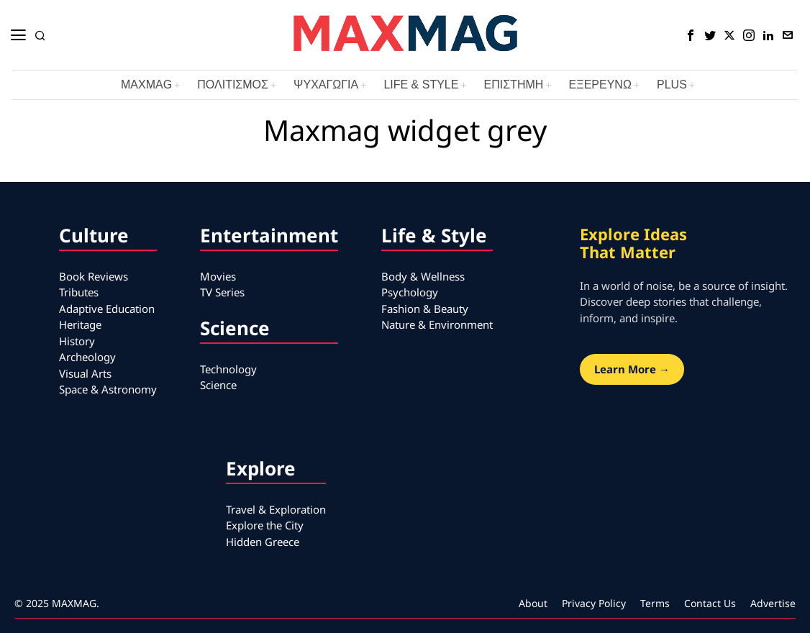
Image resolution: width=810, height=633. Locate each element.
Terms (655, 603)
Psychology (409, 292)
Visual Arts (85, 373)
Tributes (79, 292)
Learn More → (632, 369)
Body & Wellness (423, 276)
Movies (218, 276)
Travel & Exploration (276, 509)
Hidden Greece (262, 541)
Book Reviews (93, 276)
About (533, 603)
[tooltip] (690, 35)
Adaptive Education (107, 308)
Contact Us (710, 603)
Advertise (773, 603)
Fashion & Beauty (424, 308)
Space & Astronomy (108, 389)
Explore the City (265, 525)
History (77, 341)
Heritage (80, 324)
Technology (228, 369)
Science (218, 385)
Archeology (87, 357)
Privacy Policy (594, 603)
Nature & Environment (437, 324)
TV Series (222, 292)
